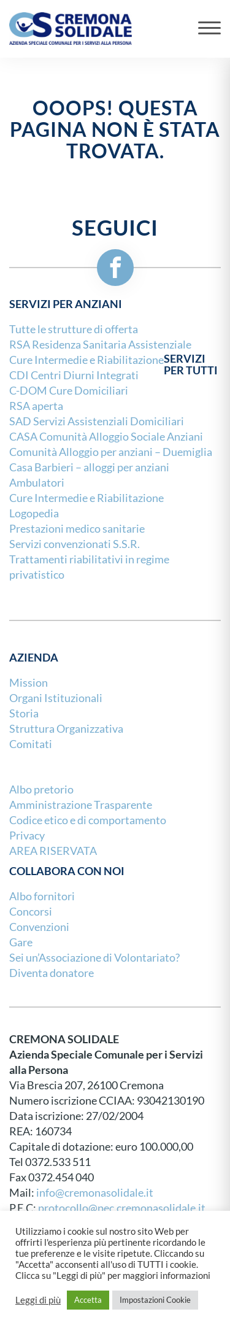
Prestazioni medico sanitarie (77, 529)
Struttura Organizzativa (66, 729)
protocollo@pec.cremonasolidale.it (121, 1208)
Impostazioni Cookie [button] (155, 1299)
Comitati (30, 744)
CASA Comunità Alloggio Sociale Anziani (106, 436)
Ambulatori (36, 482)
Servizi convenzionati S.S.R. (74, 544)
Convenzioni (39, 927)
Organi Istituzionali (55, 698)
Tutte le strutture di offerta (73, 329)
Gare (21, 942)
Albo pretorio (41, 789)
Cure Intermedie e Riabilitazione (86, 498)
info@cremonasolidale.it (94, 1193)
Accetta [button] (88, 1299)
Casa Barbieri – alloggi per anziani (89, 467)
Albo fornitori (42, 896)
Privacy (27, 835)
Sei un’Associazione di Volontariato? (94, 957)
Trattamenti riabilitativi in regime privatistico (89, 567)
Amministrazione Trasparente (80, 805)
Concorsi (30, 911)
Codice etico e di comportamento (87, 820)
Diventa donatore (51, 973)
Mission (28, 683)
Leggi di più (38, 1300)
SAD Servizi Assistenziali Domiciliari (96, 421)
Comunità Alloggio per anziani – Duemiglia (110, 452)
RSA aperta (36, 406)
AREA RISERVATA (53, 851)
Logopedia (34, 513)
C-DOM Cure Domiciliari (68, 390)
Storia (24, 713)
